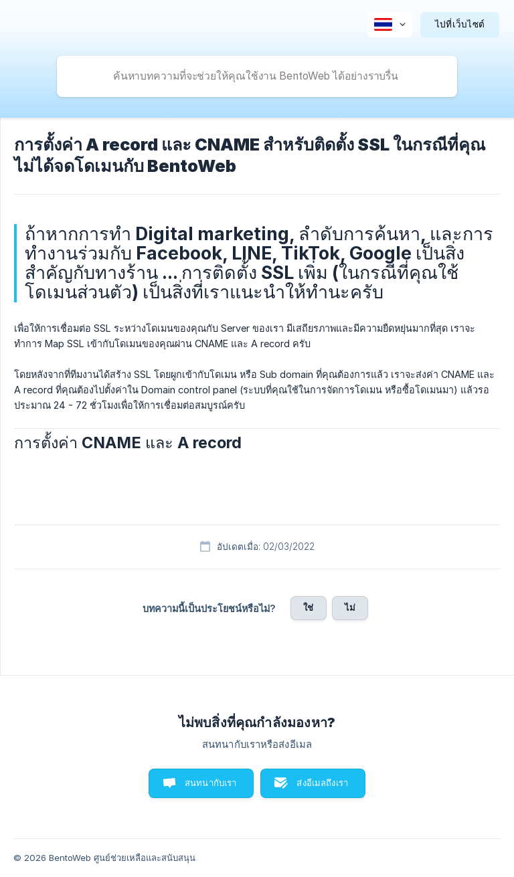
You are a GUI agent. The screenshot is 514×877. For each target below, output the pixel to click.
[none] (389, 24)
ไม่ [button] (350, 607)
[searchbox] (257, 76)
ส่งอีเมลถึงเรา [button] (322, 782)
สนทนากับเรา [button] (211, 782)
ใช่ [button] (308, 607)
